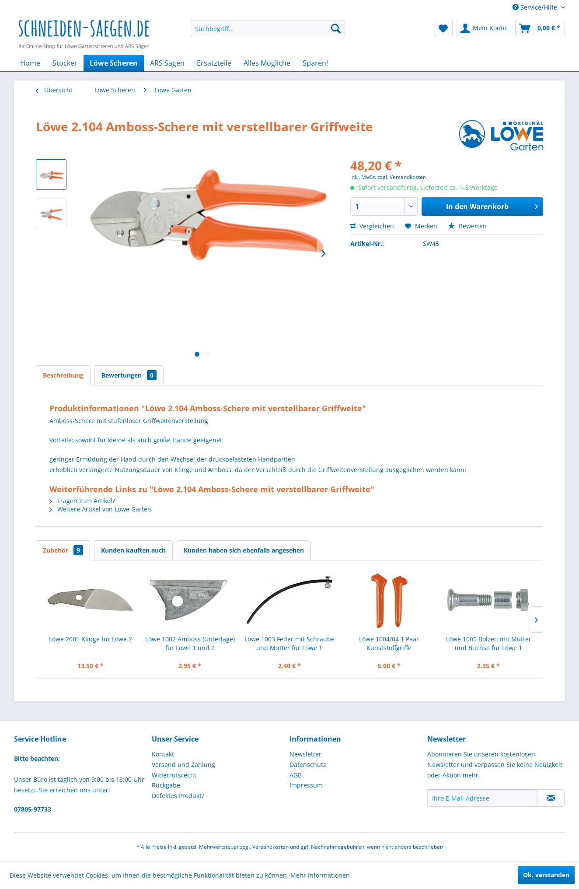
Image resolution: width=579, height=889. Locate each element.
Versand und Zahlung (183, 764)
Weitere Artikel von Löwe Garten (100, 509)
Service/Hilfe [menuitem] (536, 7)
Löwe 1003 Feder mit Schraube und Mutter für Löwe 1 (289, 643)
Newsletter (305, 754)
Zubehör (63, 550)
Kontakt (163, 754)
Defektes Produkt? (178, 795)
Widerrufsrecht (174, 775)
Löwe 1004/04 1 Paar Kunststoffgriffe (389, 643)
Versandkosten (270, 846)
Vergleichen (372, 226)
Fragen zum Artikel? (82, 501)
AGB (296, 775)
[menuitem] (268, 28)
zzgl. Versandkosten (401, 177)
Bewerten (467, 226)
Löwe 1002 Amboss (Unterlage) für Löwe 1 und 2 (190, 643)
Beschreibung (63, 375)
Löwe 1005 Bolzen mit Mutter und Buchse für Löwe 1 (488, 643)
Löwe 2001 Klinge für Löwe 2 (90, 639)
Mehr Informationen (320, 875)
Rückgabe (166, 785)
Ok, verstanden (546, 875)
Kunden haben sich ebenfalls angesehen (244, 550)
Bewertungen (129, 375)
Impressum (306, 785)
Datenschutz (308, 764)
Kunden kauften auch (133, 550)
